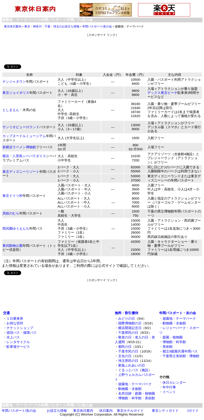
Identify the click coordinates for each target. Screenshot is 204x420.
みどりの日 (126, 318)
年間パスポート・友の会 (177, 313)
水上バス (13, 337)
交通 (6, 313)
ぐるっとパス (128, 370)
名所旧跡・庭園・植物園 (136, 393)
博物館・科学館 (174, 342)
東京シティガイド (165, 410)
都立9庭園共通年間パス (180, 351)
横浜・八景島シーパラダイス (24, 156)
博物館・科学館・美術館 (136, 398)
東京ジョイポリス (15, 93)
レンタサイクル (18, 342)
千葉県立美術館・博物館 (181, 356)
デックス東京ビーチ (162, 93)
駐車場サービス (18, 346)
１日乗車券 (14, 318)
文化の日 (125, 356)
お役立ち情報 (57, 410)
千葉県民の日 (128, 332)
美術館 (168, 346)
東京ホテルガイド (130, 410)
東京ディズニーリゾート (20, 171)
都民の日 (125, 346)
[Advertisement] (102, 47)
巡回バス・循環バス (21, 332)
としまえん (10, 110)
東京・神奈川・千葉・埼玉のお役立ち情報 (51, 26)
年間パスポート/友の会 (97, 26)
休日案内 (106, 410)
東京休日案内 (12, 26)
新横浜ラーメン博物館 (19, 147)
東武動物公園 (12, 245)
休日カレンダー (174, 382)
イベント (169, 392)
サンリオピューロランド (20, 127)
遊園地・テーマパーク (135, 384)
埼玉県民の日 (128, 360)
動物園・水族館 (130, 389)
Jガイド (193, 410)
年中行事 (169, 387)
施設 (145, 370)
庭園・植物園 (173, 337)
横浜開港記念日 (130, 328)
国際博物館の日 (130, 323)
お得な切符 (14, 323)
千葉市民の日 (128, 351)
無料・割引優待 (126, 313)
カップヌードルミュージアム (24, 136)
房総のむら (10, 213)
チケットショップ (19, 328)
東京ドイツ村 (12, 196)
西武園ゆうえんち (15, 228)
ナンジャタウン (14, 81)
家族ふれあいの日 (131, 365)
